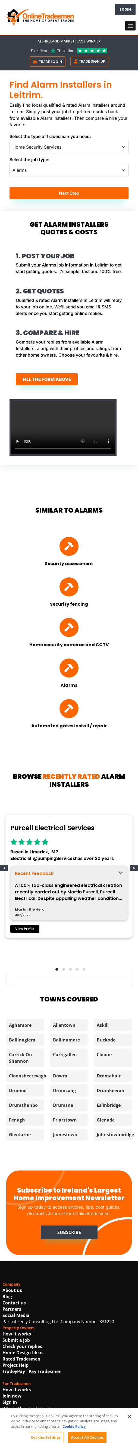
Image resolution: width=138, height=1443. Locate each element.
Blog (7, 1297)
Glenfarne (20, 1135)
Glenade (106, 1120)
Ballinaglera (22, 1040)
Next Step (69, 193)
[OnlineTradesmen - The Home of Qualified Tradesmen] (40, 17)
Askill (103, 1025)
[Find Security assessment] (69, 546)
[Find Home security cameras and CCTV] (69, 627)
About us (12, 1290)
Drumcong (64, 1090)
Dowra (60, 1076)
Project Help (15, 1365)
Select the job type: (29, 159)
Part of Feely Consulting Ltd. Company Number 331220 (58, 1322)
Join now (11, 1396)
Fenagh (17, 1120)
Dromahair (109, 1076)
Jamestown (65, 1135)
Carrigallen (65, 1055)
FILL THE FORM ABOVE (47, 379)
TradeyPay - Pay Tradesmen (32, 1371)
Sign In (9, 1402)
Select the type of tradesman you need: (50, 136)
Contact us (14, 1303)
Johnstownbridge (115, 1135)
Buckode (106, 1040)
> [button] (134, 868)
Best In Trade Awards (25, 1427)
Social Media (16, 1315)
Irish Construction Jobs (27, 1433)
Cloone (104, 1055)
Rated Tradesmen (21, 1359)
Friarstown (65, 1120)
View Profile (24, 929)
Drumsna (63, 1105)
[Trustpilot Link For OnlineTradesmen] (69, 50)
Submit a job (16, 1340)
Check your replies (22, 1346)
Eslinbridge (109, 1105)
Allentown (64, 1025)
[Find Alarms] (69, 668)
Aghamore (20, 1025)
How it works (16, 1334)
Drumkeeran (110, 1090)
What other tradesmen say (31, 1408)
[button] (56, 969)
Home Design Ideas (22, 1353)
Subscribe (69, 1232)
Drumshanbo (23, 1105)
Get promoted (17, 1421)
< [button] (4, 868)
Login (125, 9)
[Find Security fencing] (69, 586)
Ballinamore (66, 1040)
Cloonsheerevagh (27, 1076)
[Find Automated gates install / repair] (69, 708)
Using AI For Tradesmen (28, 1415)
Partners (11, 1309)
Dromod (18, 1090)
